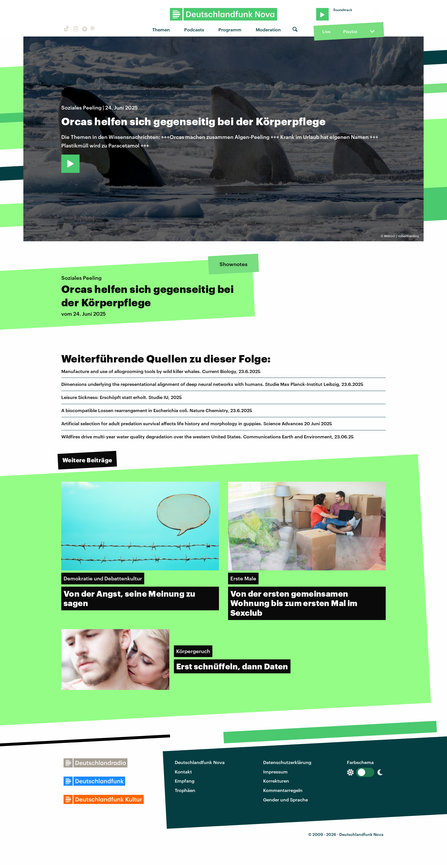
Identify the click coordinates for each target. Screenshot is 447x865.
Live (326, 31)
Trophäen (185, 790)
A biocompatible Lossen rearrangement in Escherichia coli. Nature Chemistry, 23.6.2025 (156, 410)
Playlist (350, 31)
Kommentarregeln (282, 790)
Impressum (275, 771)
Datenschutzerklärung (287, 762)
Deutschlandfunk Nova (200, 762)
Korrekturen (276, 780)
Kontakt (183, 771)
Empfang (184, 780)
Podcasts (194, 29)
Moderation (268, 29)
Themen (161, 29)
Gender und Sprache (285, 799)
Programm (229, 29)
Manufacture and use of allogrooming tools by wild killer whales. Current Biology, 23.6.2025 (161, 371)
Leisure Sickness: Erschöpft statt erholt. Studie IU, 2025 (121, 397)
